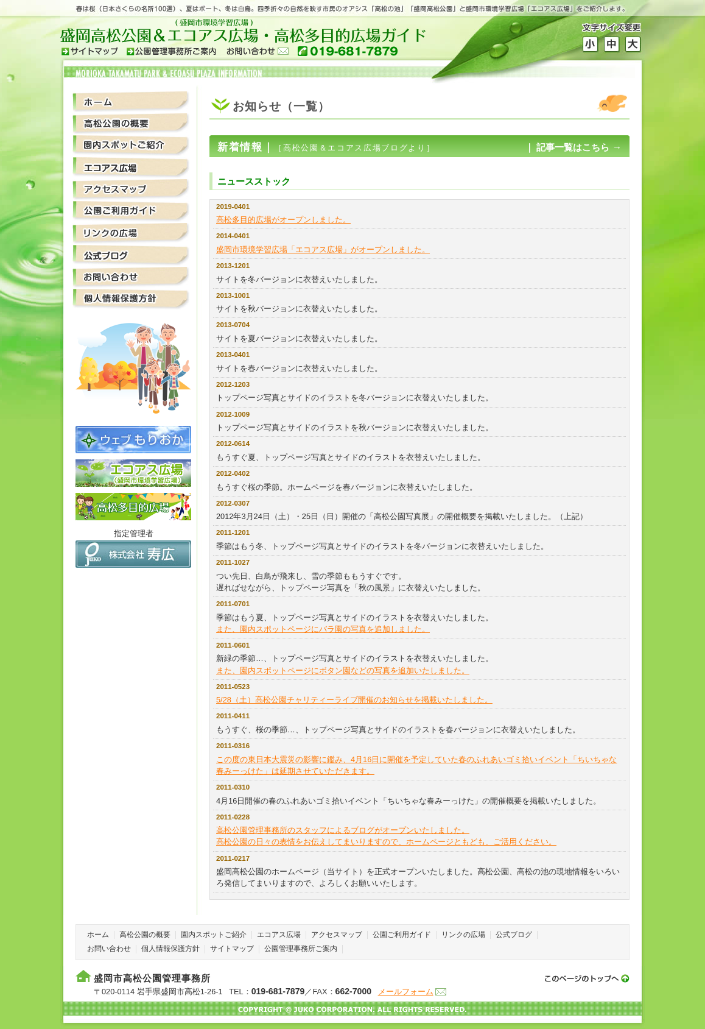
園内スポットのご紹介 (131, 146)
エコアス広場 (131, 168)
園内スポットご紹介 (214, 934)
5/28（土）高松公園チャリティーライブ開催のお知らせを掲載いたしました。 (354, 699)
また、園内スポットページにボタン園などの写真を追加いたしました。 (342, 670)
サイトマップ (232, 948)
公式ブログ (131, 255)
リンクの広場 (131, 233)
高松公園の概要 (131, 124)
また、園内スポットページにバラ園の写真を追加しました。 (323, 629)
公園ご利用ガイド (131, 211)
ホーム (131, 102)
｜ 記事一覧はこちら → (573, 147)
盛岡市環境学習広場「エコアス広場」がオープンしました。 (323, 249)
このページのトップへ (584, 976)
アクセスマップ (131, 189)
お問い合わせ (131, 277)
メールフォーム (405, 991)
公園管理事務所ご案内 (300, 948)
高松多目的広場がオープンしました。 (283, 219)
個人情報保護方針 (131, 299)
